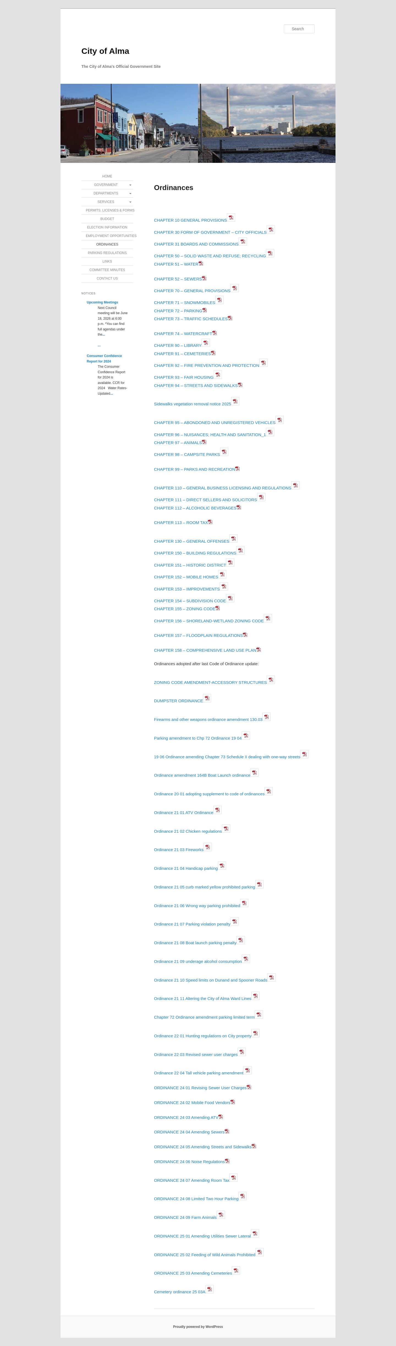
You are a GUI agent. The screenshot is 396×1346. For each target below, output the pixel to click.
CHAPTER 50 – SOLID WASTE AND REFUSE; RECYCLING (210, 255)
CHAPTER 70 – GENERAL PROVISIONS (192, 290)
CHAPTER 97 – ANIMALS (178, 442)
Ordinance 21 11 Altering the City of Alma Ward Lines (202, 998)
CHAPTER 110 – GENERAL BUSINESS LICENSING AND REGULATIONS (222, 488)
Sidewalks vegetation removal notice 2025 (192, 404)
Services (106, 202)
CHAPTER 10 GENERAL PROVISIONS (190, 220)
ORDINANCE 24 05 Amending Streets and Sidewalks (203, 1146)
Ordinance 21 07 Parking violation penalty (192, 924)
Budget (107, 219)
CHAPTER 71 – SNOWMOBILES (184, 302)
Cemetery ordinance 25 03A (179, 1291)
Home (107, 176)
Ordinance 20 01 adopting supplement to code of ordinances (209, 794)
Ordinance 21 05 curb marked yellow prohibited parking (204, 887)
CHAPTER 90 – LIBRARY (178, 345)
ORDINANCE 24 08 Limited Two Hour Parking (196, 1198)
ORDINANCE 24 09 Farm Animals (185, 1217)
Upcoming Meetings (102, 302)
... (103, 334)
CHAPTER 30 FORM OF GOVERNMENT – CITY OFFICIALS (210, 232)
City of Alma (105, 50)
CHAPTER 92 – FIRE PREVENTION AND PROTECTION (206, 365)
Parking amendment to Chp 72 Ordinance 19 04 (198, 738)
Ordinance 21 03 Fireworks (179, 849)
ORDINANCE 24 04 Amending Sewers (189, 1132)
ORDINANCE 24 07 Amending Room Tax (191, 1180)
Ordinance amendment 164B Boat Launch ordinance (202, 775)
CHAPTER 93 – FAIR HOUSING (184, 377)
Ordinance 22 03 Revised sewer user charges (196, 1054)
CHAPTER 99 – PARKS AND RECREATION (194, 469)
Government (106, 185)
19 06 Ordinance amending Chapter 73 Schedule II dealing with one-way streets (227, 756)
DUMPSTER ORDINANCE (178, 700)
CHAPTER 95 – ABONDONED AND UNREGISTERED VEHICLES (215, 422)
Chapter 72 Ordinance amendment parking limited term (204, 1017)
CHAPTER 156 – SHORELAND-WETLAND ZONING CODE (209, 620)
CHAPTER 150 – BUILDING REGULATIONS (195, 553)
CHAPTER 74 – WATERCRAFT (183, 333)
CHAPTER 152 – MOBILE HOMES (186, 577)
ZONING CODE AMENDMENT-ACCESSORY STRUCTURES (210, 682)
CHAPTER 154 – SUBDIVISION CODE (190, 600)
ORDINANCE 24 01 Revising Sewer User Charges (200, 1087)
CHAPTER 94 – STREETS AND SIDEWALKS (196, 385)
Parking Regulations (107, 253)
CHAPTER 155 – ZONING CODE (184, 608)
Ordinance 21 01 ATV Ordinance (183, 812)
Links (107, 261)
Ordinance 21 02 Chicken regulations (188, 831)
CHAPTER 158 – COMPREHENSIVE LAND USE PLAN (205, 650)
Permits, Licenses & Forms (109, 210)
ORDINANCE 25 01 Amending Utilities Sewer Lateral (202, 1236)
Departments (106, 193)
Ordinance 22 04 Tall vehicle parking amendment (198, 1073)
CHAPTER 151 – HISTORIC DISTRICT (190, 565)
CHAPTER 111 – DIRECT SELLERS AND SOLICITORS (205, 499)
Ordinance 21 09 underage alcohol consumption (198, 961)
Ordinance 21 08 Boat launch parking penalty (195, 942)
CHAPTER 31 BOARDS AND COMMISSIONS (196, 244)
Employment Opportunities (109, 236)
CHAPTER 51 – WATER (178, 264)
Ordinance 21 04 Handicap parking (186, 868)
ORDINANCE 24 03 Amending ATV (186, 1117)
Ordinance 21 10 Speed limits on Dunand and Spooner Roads (210, 980)
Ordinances (107, 244)
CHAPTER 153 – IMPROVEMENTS (187, 589)
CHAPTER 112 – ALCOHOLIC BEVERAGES (195, 508)
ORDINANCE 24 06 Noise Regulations (189, 1161)
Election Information (107, 227)
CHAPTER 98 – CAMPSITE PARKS (187, 454)
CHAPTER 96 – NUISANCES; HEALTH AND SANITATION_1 (210, 434)
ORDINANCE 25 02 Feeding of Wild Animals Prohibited (204, 1254)
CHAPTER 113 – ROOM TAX (183, 522)
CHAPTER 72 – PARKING (178, 310)
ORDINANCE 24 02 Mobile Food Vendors (192, 1102)
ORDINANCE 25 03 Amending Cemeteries (193, 1273)
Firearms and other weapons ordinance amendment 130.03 (208, 719)
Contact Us (107, 278)
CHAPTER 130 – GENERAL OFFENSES (191, 541)
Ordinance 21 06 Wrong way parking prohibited (197, 905)
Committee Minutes (107, 270)
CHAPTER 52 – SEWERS (178, 279)
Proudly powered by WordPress (198, 1327)
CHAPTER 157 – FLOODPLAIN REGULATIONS (198, 635)
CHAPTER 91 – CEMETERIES (182, 353)
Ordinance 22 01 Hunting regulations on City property (202, 1035)
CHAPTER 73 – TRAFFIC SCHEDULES (191, 318)
